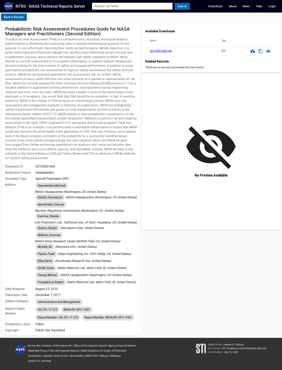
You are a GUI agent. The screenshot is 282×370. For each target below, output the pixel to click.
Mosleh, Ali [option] (44, 247)
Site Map (46, 361)
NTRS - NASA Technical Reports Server (50, 6)
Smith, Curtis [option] (45, 268)
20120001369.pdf (161, 51)
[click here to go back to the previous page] (14, 17)
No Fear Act (34, 345)
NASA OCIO (91, 356)
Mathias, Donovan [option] (49, 235)
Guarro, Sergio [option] (47, 228)
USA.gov (103, 356)
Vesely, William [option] (47, 275)
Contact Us (34, 361)
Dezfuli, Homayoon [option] (50, 197)
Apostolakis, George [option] (50, 204)
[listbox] (86, 188)
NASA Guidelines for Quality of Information (104, 350)
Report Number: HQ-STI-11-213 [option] (57, 317)
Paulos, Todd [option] (46, 254)
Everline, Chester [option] (48, 216)
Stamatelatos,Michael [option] (51, 185)
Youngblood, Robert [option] (50, 282)
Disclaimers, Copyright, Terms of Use (48, 356)
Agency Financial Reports (122, 345)
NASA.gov (115, 356)
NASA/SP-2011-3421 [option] (76, 309)
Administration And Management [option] (58, 302)
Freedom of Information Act (57, 345)
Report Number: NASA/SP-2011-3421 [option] (108, 317)
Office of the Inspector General (90, 345)
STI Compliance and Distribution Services (244, 348)
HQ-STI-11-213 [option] (47, 309)
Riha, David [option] (44, 261)
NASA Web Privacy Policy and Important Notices (53, 350)
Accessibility (77, 356)
